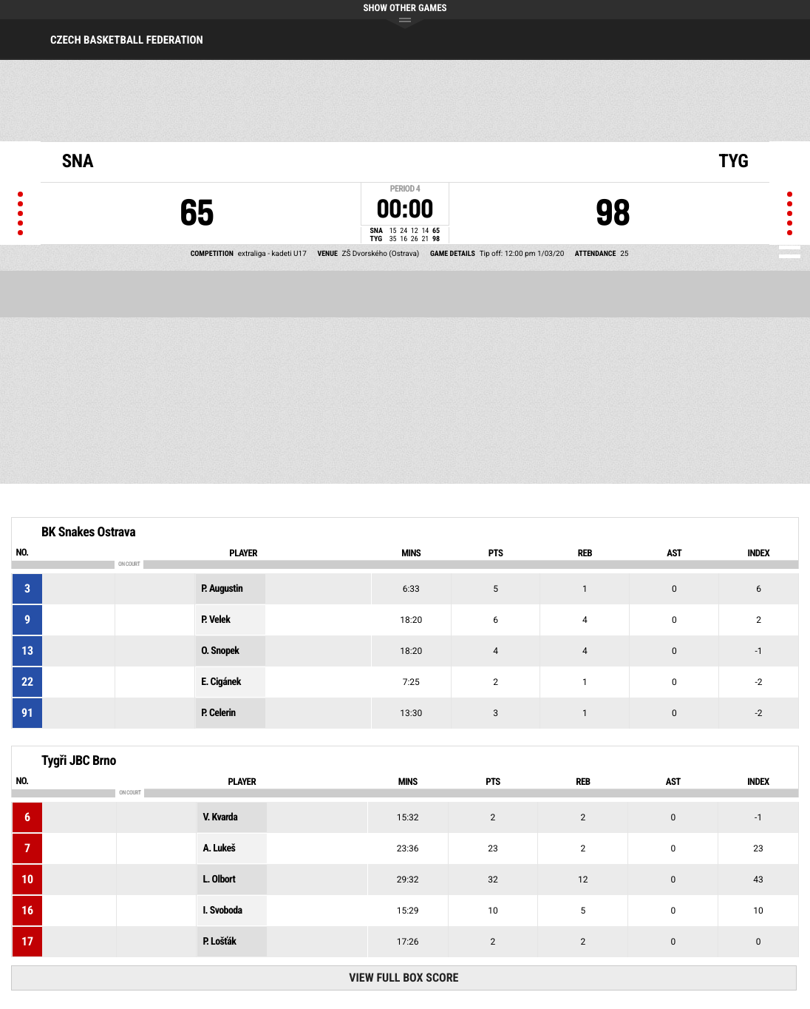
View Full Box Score (403, 978)
